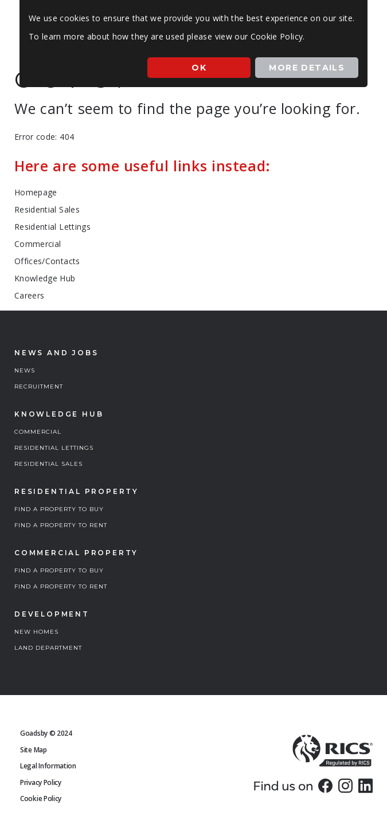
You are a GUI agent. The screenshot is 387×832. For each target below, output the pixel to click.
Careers (29, 295)
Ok (198, 67)
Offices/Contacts (47, 261)
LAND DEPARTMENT (48, 648)
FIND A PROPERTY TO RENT (60, 525)
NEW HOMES (36, 631)
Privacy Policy (40, 782)
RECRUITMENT (38, 386)
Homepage (35, 192)
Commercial (37, 243)
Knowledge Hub (45, 278)
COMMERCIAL (37, 431)
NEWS (24, 370)
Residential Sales (47, 209)
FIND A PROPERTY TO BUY (59, 509)
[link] (325, 785)
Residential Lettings (52, 226)
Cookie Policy (40, 798)
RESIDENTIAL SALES (48, 464)
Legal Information (48, 766)
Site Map (33, 750)
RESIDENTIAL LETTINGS (53, 448)
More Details (307, 67)
